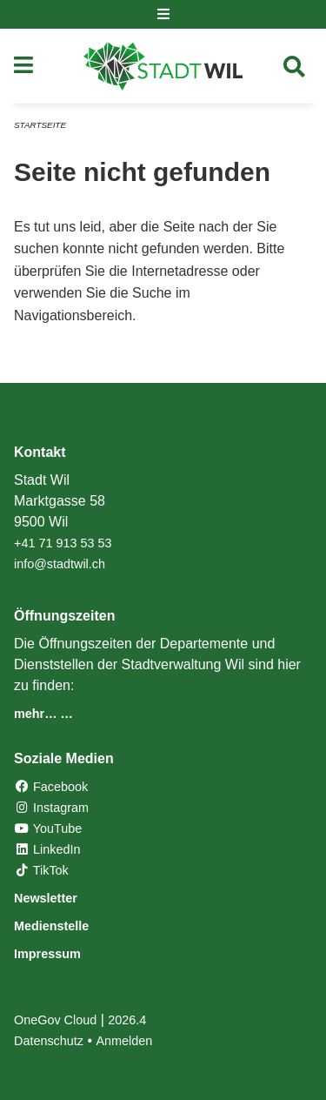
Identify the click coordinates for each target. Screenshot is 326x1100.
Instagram (51, 808)
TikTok (41, 870)
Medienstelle (51, 926)
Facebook (51, 787)
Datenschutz (48, 1041)
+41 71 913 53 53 (62, 543)
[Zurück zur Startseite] (163, 66)
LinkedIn (47, 849)
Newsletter (45, 898)
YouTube (48, 828)
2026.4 (127, 1020)
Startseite (40, 125)
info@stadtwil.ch (59, 564)
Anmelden (124, 1041)
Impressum (47, 954)
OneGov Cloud (55, 1020)
